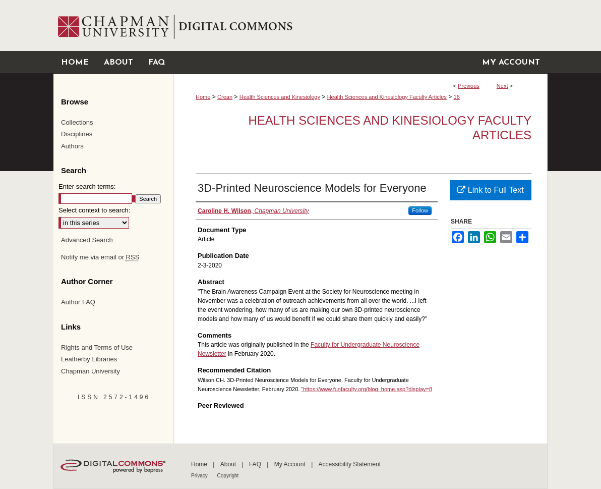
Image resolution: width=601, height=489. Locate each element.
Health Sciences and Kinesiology (279, 97)
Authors (72, 146)
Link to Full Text (490, 190)
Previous (468, 86)
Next (502, 86)
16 (457, 97)
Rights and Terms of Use (97, 347)
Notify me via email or (100, 257)
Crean (224, 97)
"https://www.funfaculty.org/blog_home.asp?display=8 (366, 389)
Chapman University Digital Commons (360, 25)
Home (203, 97)
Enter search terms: (86, 186)
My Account (290, 464)
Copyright (228, 475)
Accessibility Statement (350, 464)
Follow (420, 210)
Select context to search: (94, 210)
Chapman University (90, 371)
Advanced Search (87, 240)
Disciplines (76, 134)
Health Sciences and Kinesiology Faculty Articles (387, 97)
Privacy (200, 475)
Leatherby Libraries (89, 359)
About (229, 464)
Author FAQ (78, 302)
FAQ (256, 464)
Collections (77, 122)
